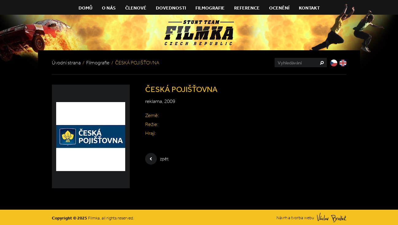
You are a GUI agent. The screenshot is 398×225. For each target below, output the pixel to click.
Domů (85, 8)
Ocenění (279, 8)
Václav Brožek (331, 217)
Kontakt (309, 8)
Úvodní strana (66, 63)
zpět (156, 159)
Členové (135, 8)
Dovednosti (171, 8)
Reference (247, 8)
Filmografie (210, 8)
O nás (109, 8)
